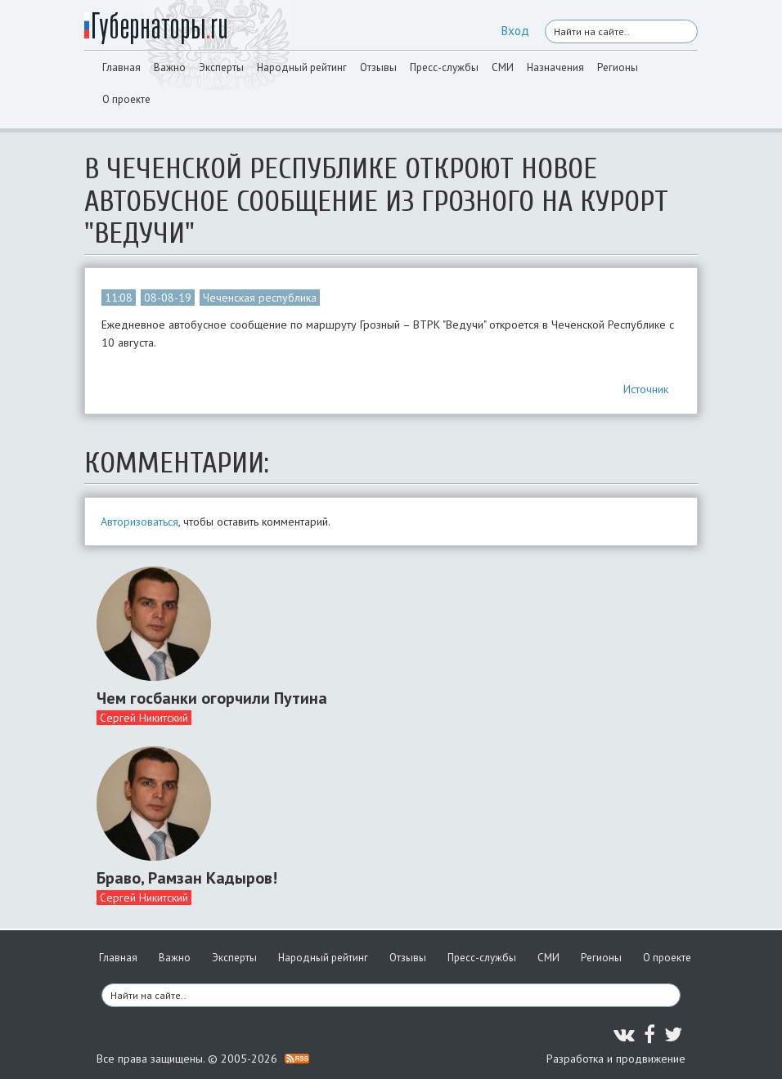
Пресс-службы (444, 67)
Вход (515, 30)
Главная (121, 67)
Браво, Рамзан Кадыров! (187, 878)
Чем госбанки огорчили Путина (212, 698)
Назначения (555, 67)
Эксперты (221, 67)
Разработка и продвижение (615, 1058)
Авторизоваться (139, 521)
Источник (645, 389)
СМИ (503, 67)
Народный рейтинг (302, 67)
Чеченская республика (260, 297)
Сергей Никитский (144, 717)
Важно (170, 67)
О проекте (126, 99)
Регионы (617, 67)
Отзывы (378, 67)
